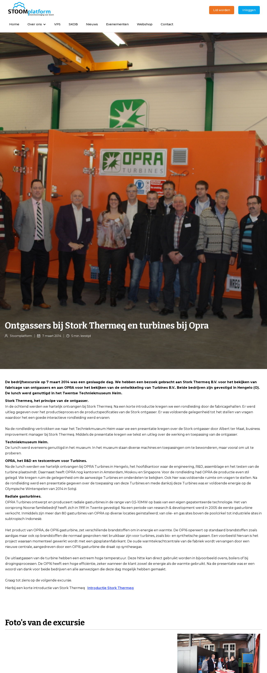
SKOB (73, 24)
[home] (31, 9)
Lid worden (221, 10)
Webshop (144, 24)
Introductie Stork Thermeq (110, 588)
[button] (36, 24)
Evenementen (117, 24)
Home (14, 24)
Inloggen (249, 10)
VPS (57, 24)
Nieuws (92, 24)
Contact (167, 24)
